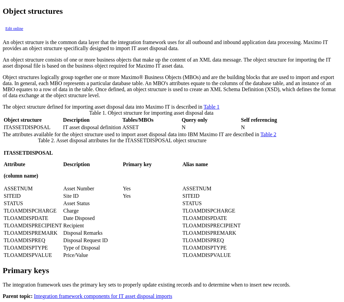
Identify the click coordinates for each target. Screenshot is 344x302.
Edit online (14, 28)
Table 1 (211, 107)
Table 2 (268, 134)
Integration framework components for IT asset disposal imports (103, 296)
